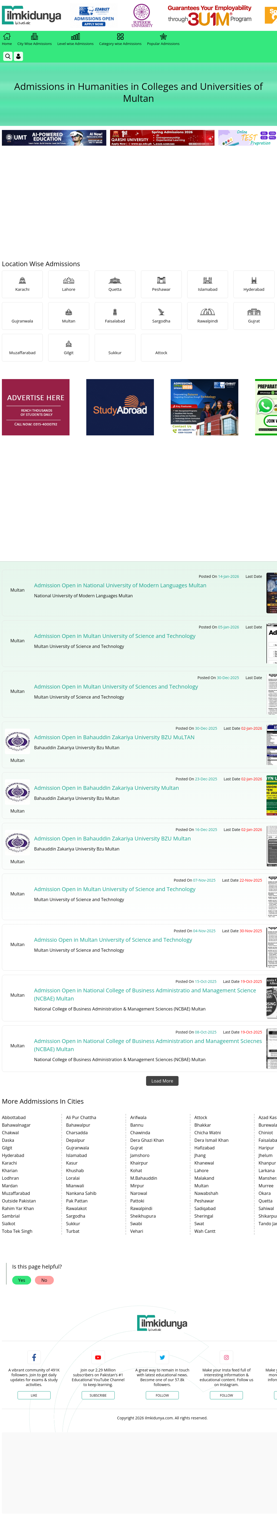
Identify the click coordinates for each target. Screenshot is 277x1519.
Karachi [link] (9, 1163)
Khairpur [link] (139, 1163)
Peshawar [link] (204, 1201)
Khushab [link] (75, 1171)
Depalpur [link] (75, 1140)
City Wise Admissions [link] (34, 39)
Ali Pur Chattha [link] (81, 1117)
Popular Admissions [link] (163, 39)
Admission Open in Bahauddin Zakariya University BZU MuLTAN (114, 737)
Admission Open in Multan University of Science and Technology (114, 636)
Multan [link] (201, 1186)
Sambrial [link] (11, 1216)
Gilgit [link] (7, 1148)
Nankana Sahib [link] (81, 1193)
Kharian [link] (10, 1171)
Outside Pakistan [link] (19, 1201)
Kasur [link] (72, 1163)
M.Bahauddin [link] (143, 1178)
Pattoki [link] (137, 1201)
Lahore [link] (201, 1171)
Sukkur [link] (73, 1224)
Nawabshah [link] (206, 1193)
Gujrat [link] (136, 1148)
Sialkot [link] (8, 1224)
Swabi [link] (136, 1224)
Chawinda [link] (140, 1133)
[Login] (18, 56)
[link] (94, 15)
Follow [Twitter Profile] (162, 1395)
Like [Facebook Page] (34, 1395)
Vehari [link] (136, 1231)
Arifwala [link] (138, 1117)
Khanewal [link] (204, 1163)
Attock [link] (200, 1117)
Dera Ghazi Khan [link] (147, 1140)
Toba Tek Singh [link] (17, 1231)
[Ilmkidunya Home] (31, 15)
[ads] (36, 407)
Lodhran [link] (10, 1178)
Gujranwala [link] (77, 1148)
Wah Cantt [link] (205, 1231)
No (44, 1280)
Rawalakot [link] (76, 1208)
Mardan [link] (10, 1186)
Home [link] (7, 39)
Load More (162, 1081)
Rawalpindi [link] (141, 1208)
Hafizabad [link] (204, 1148)
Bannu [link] (136, 1125)
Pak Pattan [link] (77, 1201)
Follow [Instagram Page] (226, 1395)
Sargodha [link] (75, 1216)
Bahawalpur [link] (78, 1125)
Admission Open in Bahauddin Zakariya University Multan (106, 787)
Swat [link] (199, 1224)
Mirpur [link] (137, 1186)
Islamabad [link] (76, 1155)
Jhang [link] (200, 1155)
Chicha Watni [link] (207, 1133)
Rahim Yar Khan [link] (18, 1208)
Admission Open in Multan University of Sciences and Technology (116, 686)
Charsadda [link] (77, 1133)
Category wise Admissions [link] (120, 39)
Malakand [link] (204, 1178)
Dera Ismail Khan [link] (211, 1140)
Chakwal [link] (10, 1133)
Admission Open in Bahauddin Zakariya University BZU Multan (112, 838)
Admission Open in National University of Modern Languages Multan (120, 585)
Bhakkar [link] (202, 1125)
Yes (21, 1280)
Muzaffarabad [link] (16, 1193)
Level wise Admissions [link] (75, 39)
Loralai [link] (73, 1178)
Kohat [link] (136, 1171)
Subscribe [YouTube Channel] (98, 1395)
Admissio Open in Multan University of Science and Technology (113, 939)
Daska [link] (8, 1140)
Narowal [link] (138, 1193)
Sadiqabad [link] (205, 1208)
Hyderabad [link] (13, 1155)
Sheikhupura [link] (143, 1216)
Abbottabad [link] (14, 1117)
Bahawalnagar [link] (16, 1125)
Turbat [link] (73, 1231)
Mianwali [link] (75, 1186)
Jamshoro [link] (139, 1155)
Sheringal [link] (203, 1216)
